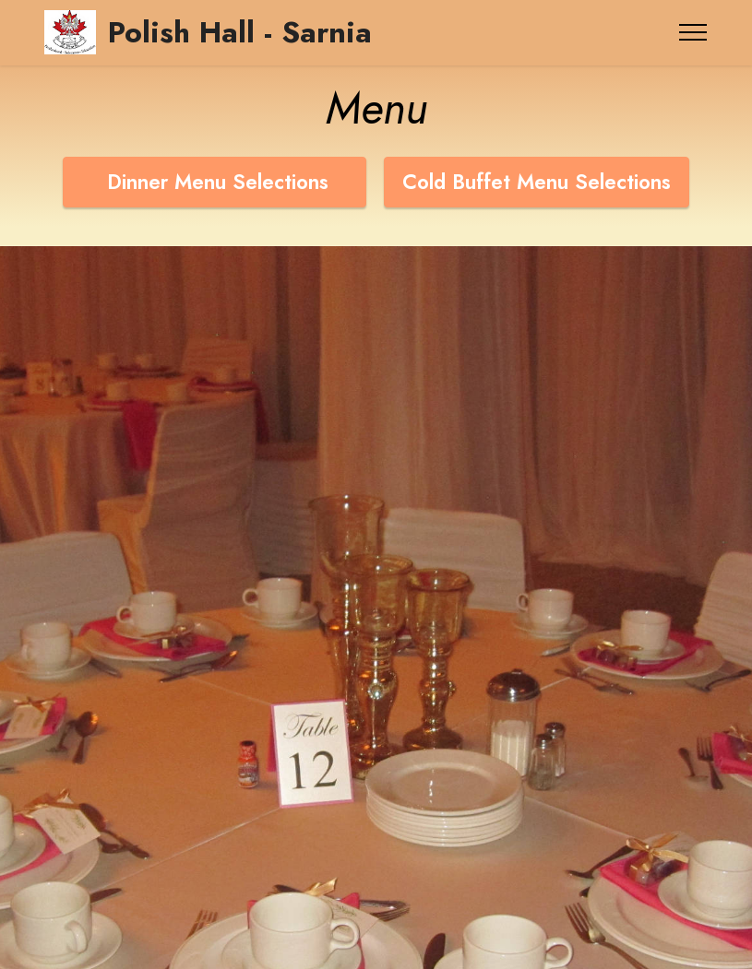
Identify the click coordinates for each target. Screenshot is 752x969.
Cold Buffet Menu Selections (536, 181)
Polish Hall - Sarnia (240, 32)
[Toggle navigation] (693, 32)
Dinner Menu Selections (214, 181)
